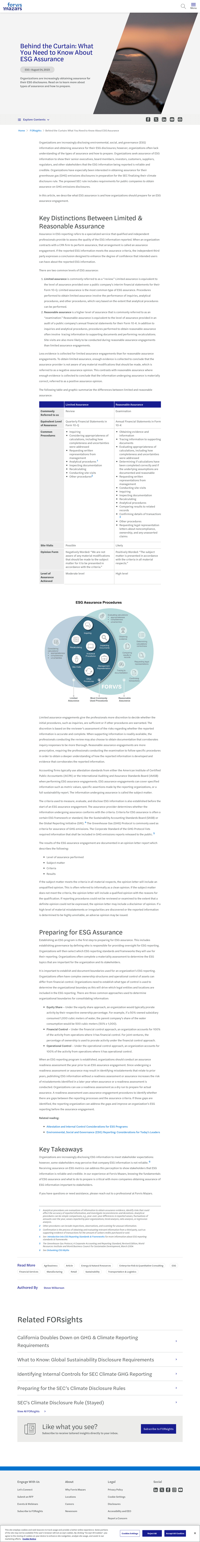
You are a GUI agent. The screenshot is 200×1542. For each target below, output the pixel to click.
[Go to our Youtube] (180, 1489)
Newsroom (71, 1511)
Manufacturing (54, 1271)
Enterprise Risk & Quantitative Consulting (141, 1265)
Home (21, 130)
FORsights (35, 130)
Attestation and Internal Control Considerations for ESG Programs (87, 1126)
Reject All (152, 1533)
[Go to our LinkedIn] (155, 1489)
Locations (70, 1496)
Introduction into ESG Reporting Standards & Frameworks (76, 1236)
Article (69, 1265)
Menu (193, 6)
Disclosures (114, 1504)
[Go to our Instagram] (174, 1489)
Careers (69, 1504)
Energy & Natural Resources (96, 1265)
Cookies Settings (130, 1533)
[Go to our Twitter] (162, 1489)
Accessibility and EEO (119, 1511)
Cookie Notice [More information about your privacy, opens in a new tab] (29, 1538)
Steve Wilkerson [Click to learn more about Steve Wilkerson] (54, 1288)
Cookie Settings (116, 1496)
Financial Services (28, 1271)
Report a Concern (117, 1518)
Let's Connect (24, 1489)
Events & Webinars (27, 1504)
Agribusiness (51, 1265)
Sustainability (92, 1271)
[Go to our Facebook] (168, 1489)
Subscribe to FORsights (158, 1429)
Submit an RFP (25, 1496)
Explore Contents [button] (32, 119)
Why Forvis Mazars (75, 1489)
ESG (174, 1265)
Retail (74, 1271)
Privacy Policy (115, 1489)
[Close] (195, 1533)
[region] (100, 1533)
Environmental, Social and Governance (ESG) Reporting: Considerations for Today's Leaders (103, 1132)
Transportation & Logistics (122, 1271)
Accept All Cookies (175, 1533)
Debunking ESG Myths (58, 1250)
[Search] (183, 6)
